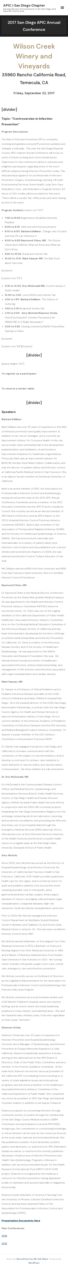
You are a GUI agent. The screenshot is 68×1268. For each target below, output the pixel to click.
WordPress (33, 1262)
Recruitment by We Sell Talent (32, 1259)
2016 (4, 1235)
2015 (4, 1243)
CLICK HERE (51, 373)
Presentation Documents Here (21, 1220)
